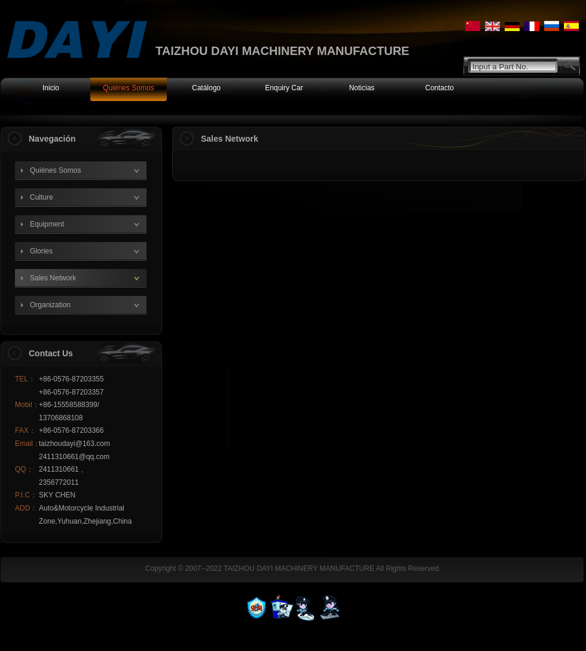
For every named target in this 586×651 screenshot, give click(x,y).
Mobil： (27, 405)
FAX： (25, 430)
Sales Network (53, 278)
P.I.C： (26, 495)
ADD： (26, 508)
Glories (41, 251)
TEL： (25, 379)
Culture (41, 197)
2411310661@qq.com (74, 457)
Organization (50, 305)
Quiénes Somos (55, 170)
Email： (27, 443)
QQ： (24, 469)
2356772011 (59, 482)
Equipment (47, 224)
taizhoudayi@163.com (74, 443)
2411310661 (60, 469)
